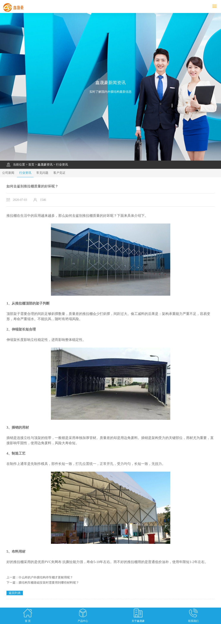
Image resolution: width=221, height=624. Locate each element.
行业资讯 (62, 164)
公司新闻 (8, 172)
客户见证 (59, 172)
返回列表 (15, 593)
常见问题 (42, 172)
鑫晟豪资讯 (45, 164)
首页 (31, 164)
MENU (216, 6)
